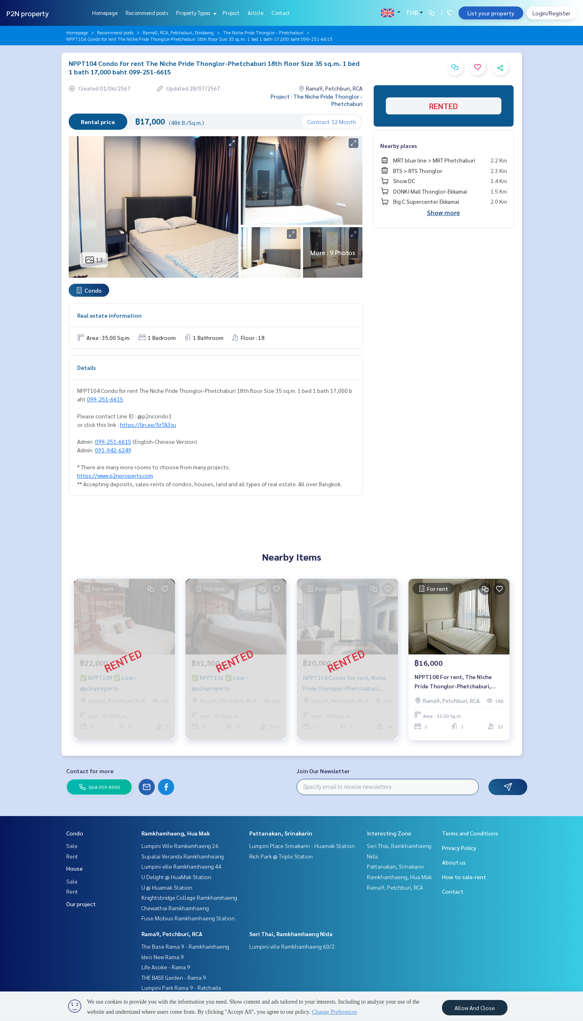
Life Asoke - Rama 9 (165, 966)
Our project (81, 903)
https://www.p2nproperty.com (115, 475)
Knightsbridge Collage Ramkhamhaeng (189, 897)
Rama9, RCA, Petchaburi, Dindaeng (178, 32)
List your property (490, 13)
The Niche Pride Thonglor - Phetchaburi (263, 32)
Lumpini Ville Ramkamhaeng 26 (180, 845)
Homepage (105, 12)
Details (86, 367)
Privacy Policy (459, 847)
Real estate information (109, 315)
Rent (72, 856)
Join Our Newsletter (323, 770)
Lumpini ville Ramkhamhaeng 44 (181, 866)
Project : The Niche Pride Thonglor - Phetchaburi (316, 100)
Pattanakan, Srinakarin (280, 833)
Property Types (195, 12)
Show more (443, 212)
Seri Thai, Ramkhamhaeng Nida (291, 933)
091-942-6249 (113, 450)
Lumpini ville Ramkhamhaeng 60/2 (292, 946)
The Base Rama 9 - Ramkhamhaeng (185, 946)
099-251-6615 (105, 399)
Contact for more (90, 770)
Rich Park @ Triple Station (281, 856)
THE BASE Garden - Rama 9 (173, 977)
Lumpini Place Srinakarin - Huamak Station (302, 845)
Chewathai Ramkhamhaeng (175, 907)
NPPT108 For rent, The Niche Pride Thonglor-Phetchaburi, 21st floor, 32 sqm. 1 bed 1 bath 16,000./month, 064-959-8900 (455, 684)
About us (454, 862)
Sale (72, 845)
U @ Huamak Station (166, 887)
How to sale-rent (464, 876)
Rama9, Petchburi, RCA (171, 933)
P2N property (27, 13)
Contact (281, 12)
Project (231, 12)
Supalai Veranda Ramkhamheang (182, 856)
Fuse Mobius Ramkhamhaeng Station (188, 918)
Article (255, 12)
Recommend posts (147, 12)
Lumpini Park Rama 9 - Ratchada (181, 987)
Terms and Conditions (470, 833)
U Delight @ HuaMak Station (176, 876)
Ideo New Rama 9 (162, 956)
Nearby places (398, 145)
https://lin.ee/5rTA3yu (148, 424)
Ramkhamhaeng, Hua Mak (175, 833)
